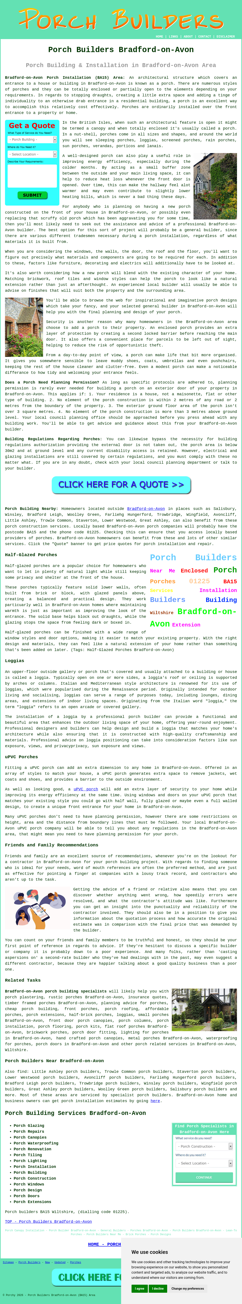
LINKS (173, 36)
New (47, 1262)
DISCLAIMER (226, 36)
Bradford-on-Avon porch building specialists (56, 991)
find (22, 1072)
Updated (60, 1262)
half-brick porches (90, 1015)
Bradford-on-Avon (146, 509)
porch (174, 312)
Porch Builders (29, 1262)
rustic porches (65, 997)
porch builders (210, 1089)
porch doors (49, 1044)
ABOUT (188, 36)
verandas (102, 146)
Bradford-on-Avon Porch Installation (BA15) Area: (65, 78)
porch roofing (121, 1009)
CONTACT (204, 36)
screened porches (181, 140)
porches (21, 89)
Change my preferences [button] (188, 1288)
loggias (72, 695)
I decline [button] (158, 1288)
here (155, 1101)
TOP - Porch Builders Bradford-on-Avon (48, 1222)
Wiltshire (15, 1050)
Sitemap (8, 1262)
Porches (75, 1262)
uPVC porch (86, 789)
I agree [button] (139, 1288)
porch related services (161, 1044)
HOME (159, 36)
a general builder (199, 230)
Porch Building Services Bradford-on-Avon (75, 1113)
